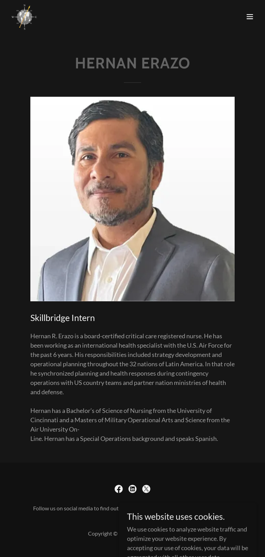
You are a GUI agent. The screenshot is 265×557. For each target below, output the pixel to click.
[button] (250, 16)
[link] (24, 16)
